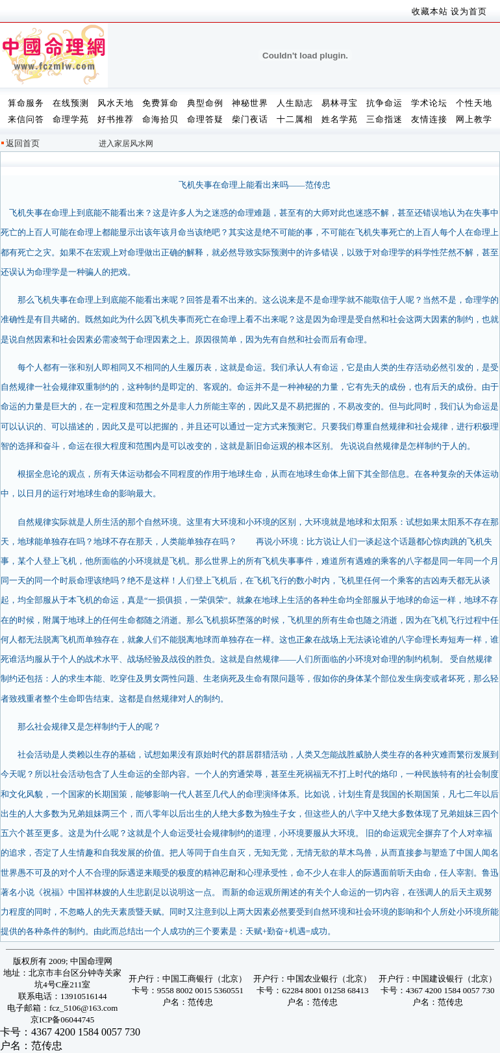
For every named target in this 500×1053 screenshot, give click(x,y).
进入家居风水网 (126, 143)
